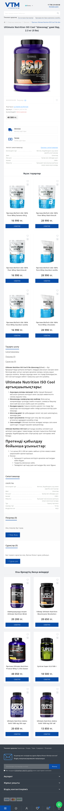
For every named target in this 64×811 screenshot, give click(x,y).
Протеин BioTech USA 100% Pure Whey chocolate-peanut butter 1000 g (47, 324)
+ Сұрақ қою (13, 561)
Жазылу (54, 766)
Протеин (26, 22)
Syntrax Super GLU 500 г (46, 666)
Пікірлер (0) (10, 356)
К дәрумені (39, 748)
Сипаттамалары (12, 352)
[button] (26, 808)
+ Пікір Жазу (13, 535)
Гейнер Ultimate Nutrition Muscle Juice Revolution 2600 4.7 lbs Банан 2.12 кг (47, 614)
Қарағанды (21, 748)
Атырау (28, 748)
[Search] (58, 13)
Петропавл (48, 748)
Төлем (16, 138)
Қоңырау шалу (53, 7)
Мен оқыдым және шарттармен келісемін (28, 771)
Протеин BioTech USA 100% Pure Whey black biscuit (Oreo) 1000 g (47, 215)
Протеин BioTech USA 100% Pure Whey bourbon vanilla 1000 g (47, 270)
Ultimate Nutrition (21, 107)
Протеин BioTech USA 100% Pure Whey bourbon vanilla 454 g (17, 324)
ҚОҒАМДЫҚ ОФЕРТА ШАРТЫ (23, 771)
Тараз (33, 748)
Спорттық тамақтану (14, 22)
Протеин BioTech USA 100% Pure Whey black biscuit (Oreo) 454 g (17, 270)
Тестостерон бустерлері (25, 18)
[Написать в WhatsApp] (59, 804)
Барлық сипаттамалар (49, 147)
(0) (25, 100)
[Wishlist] (56, 100)
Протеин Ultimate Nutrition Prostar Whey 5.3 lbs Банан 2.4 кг (17, 668)
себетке (17, 226)
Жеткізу (17, 129)
